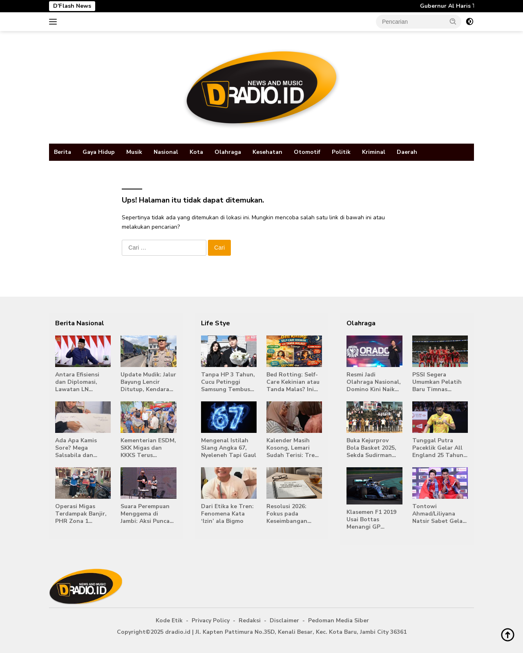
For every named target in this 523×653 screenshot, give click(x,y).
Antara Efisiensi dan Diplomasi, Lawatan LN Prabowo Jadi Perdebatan (77, 382)
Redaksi (250, 620)
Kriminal (373, 152)
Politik (341, 152)
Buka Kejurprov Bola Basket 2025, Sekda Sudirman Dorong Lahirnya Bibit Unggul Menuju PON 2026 (371, 448)
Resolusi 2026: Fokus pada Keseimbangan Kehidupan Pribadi (292, 514)
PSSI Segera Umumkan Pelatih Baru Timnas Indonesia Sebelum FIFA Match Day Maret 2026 (438, 382)
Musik (134, 152)
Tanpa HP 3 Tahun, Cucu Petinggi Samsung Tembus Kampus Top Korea (228, 382)
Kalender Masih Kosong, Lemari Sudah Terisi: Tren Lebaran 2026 (292, 448)
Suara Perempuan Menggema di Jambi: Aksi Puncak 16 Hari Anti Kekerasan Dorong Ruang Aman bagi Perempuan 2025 (147, 514)
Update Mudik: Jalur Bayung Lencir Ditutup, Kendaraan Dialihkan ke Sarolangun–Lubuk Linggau (148, 382)
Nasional (166, 152)
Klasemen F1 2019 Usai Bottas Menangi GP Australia (371, 520)
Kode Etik (169, 620)
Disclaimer (284, 620)
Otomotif (307, 152)
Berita (62, 152)
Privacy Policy (211, 620)
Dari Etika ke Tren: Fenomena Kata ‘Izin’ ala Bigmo (227, 514)
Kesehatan (267, 152)
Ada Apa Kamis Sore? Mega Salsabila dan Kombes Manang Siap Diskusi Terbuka (78, 448)
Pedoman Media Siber (338, 620)
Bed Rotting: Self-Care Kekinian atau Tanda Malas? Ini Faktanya (293, 382)
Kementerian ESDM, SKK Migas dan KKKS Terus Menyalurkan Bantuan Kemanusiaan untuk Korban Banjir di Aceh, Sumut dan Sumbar (148, 448)
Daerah (407, 152)
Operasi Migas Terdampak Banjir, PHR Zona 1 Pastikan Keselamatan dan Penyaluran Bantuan (81, 514)
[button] (453, 21)
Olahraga (228, 152)
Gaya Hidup (99, 152)
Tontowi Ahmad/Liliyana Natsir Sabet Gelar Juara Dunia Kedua (438, 514)
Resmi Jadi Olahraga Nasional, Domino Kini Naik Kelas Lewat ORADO (373, 382)
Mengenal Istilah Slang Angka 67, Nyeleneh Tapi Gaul (228, 448)
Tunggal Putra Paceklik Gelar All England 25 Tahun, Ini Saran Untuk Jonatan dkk (438, 448)
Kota (196, 152)
